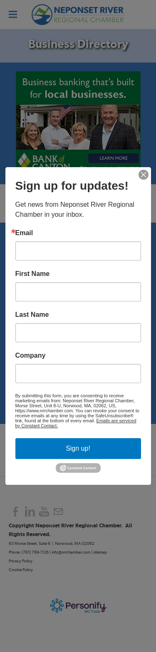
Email (24, 233)
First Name (32, 274)
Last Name (32, 314)
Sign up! (78, 448)
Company (30, 355)
